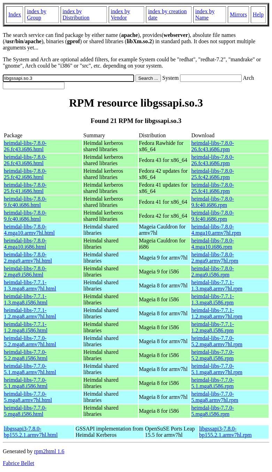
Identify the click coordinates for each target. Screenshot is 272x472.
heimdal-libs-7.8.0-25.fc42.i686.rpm (212, 174)
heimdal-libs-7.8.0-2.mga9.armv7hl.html (28, 258)
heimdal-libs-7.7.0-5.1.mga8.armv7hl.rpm (216, 369)
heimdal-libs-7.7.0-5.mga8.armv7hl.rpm (214, 397)
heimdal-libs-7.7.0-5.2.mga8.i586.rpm (212, 355)
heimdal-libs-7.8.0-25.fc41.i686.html (25, 188)
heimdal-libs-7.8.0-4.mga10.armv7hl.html (29, 230)
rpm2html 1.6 (49, 451)
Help (258, 14)
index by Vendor (120, 14)
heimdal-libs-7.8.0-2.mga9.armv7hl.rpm (214, 258)
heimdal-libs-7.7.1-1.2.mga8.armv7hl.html (30, 313)
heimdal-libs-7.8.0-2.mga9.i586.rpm (212, 271)
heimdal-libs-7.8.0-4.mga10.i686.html (25, 244)
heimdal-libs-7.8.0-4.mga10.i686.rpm (212, 244)
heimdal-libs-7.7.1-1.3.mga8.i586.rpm (212, 299)
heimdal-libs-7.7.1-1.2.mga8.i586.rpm (212, 327)
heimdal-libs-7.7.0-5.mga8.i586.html (25, 411)
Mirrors (238, 14)
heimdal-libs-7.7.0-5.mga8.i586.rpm (212, 411)
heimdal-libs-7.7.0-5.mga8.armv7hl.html (28, 397)
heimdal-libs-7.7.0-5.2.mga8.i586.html (25, 355)
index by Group (36, 14)
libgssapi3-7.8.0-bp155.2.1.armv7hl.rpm (225, 432)
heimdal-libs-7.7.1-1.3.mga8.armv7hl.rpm (216, 285)
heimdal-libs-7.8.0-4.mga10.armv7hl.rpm (216, 230)
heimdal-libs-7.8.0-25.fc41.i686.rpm (212, 188)
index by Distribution (76, 14)
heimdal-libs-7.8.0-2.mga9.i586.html (25, 271)
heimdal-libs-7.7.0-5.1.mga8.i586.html (25, 383)
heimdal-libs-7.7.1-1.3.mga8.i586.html (25, 299)
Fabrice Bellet (18, 463)
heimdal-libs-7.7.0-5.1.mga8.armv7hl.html (30, 369)
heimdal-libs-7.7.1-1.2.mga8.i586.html (25, 327)
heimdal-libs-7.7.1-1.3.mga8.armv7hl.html (30, 285)
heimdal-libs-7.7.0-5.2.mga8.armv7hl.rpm (216, 341)
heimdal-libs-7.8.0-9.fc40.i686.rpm (212, 202)
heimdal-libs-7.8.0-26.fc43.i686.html (25, 146)
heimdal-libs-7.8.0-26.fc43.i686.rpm (212, 146)
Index (14, 14)
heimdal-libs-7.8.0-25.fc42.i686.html (25, 174)
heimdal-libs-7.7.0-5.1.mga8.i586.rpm (212, 383)
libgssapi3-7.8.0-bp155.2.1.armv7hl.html (31, 432)
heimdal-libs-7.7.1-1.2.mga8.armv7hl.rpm (216, 313)
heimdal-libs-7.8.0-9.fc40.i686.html (25, 202)
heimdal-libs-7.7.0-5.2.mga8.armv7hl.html (30, 341)
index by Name (205, 14)
